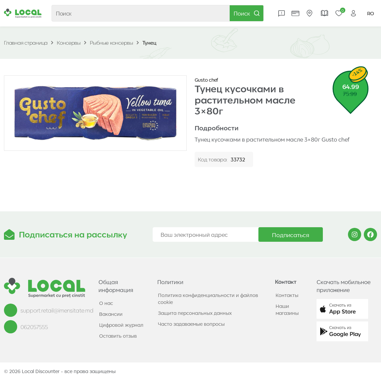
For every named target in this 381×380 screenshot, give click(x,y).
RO (370, 13)
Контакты (287, 295)
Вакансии (111, 314)
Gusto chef (206, 79)
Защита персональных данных (195, 313)
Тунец (149, 43)
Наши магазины (287, 309)
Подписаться (290, 234)
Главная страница (26, 43)
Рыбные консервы (111, 43)
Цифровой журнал (121, 324)
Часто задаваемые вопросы (191, 323)
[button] (342, 309)
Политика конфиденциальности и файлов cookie (208, 298)
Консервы (69, 43)
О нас (106, 303)
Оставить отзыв (118, 335)
